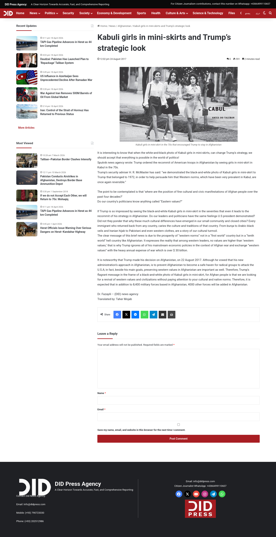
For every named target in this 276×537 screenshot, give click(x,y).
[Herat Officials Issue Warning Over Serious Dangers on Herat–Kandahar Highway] (26, 229)
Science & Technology (208, 13)
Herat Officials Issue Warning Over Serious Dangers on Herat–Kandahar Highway (65, 229)
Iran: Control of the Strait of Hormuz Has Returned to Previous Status (64, 112)
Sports (141, 13)
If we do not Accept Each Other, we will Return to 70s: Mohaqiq (63, 197)
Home (20, 13)
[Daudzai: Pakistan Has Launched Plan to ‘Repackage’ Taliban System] (26, 60)
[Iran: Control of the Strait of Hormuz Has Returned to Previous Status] (26, 111)
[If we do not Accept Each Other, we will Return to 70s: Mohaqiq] (26, 195)
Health (155, 13)
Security (68, 13)
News (33, 13)
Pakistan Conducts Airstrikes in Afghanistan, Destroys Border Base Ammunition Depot (61, 180)
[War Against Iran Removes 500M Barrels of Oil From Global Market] (26, 94)
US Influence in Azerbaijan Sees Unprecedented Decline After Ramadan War (66, 78)
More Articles (26, 127)
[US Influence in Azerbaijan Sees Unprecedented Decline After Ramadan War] (26, 77)
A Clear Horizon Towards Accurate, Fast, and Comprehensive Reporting (70, 4)
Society (84, 13)
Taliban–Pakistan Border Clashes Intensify (65, 159)
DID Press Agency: (16, 4)
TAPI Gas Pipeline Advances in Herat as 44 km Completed (66, 43)
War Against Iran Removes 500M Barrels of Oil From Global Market (66, 95)
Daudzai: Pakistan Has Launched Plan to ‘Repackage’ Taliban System (64, 61)
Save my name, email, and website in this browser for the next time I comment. (141, 429)
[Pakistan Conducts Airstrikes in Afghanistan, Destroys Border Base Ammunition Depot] (26, 177)
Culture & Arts (175, 13)
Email (101, 409)
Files (231, 13)
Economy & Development (114, 13)
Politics (50, 13)
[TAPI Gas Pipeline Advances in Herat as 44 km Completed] (26, 43)
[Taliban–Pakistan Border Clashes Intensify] (26, 160)
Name (101, 393)
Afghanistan (124, 26)
